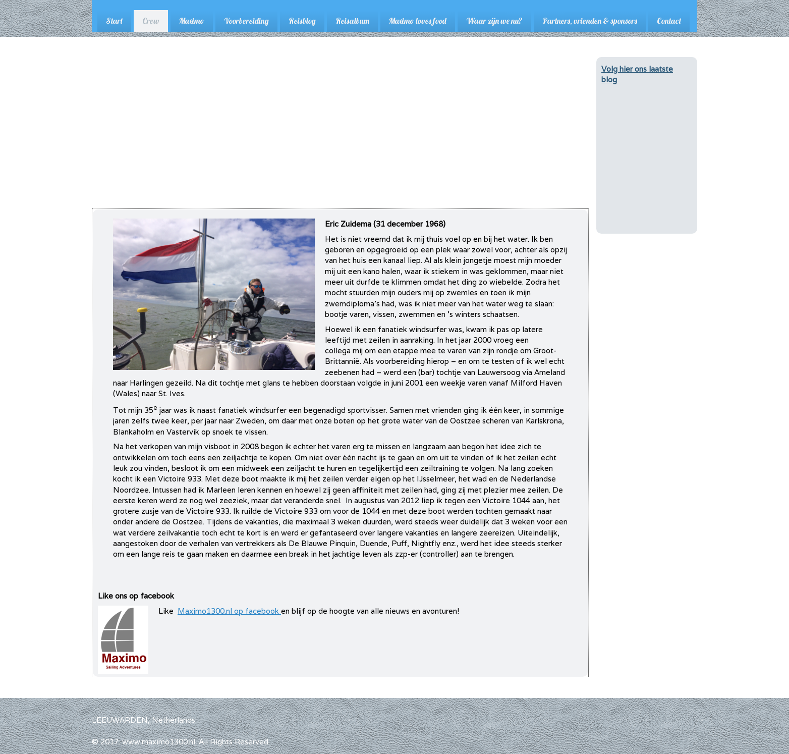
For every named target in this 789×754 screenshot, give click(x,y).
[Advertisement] (340, 132)
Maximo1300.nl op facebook (229, 611)
